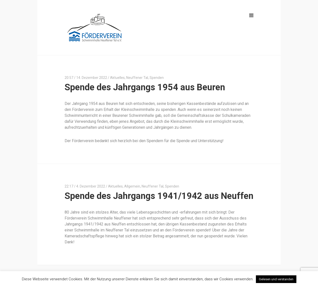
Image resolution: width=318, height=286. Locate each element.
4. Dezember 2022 (90, 186)
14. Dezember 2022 (91, 78)
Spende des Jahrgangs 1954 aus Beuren (145, 87)
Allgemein (132, 186)
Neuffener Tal (137, 78)
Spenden (157, 78)
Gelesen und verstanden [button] (276, 279)
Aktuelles (117, 78)
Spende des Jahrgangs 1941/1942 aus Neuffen (159, 196)
